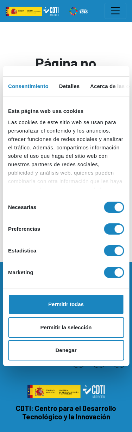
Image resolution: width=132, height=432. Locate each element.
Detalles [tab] (69, 86)
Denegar (65, 350)
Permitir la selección (66, 327)
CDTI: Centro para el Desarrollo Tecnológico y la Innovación (66, 412)
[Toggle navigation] (115, 11)
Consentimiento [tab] (28, 86)
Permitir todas (66, 304)
